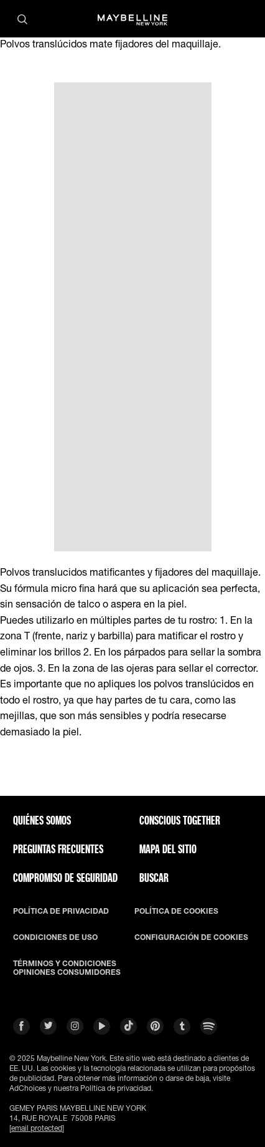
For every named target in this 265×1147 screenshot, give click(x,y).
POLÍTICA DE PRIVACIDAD (61, 911)
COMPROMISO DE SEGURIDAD (65, 877)
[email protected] (36, 1128)
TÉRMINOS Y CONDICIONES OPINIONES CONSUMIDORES (67, 968)
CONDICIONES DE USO (55, 937)
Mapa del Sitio (168, 848)
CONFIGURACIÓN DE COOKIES (191, 937)
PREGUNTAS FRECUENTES (58, 848)
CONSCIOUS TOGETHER (179, 820)
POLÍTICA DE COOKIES (176, 911)
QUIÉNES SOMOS (42, 820)
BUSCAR (154, 877)
